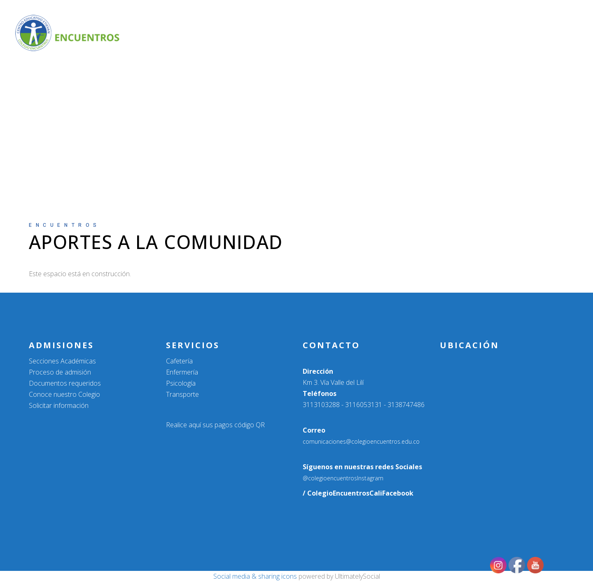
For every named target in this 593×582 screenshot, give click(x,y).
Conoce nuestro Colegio (64, 394)
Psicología (181, 383)
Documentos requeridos (65, 383)
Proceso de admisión (60, 372)
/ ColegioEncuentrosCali (342, 493)
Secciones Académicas (62, 360)
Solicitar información (59, 405)
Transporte (182, 394)
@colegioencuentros (330, 478)
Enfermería (182, 372)
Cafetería (179, 360)
